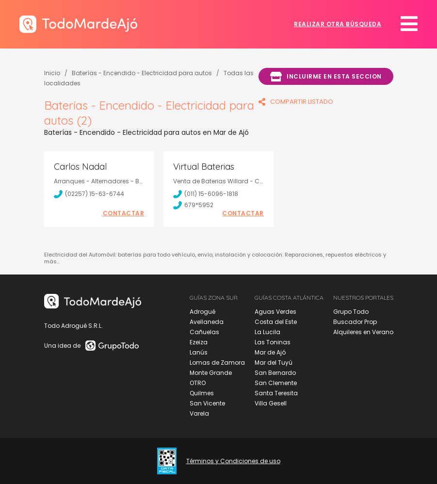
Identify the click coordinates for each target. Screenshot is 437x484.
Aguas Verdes (275, 311)
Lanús (199, 352)
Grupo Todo (351, 311)
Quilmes (202, 393)
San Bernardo (275, 373)
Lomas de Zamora (217, 362)
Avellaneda (207, 322)
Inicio (52, 73)
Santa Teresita (276, 393)
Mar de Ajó (270, 352)
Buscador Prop (355, 322)
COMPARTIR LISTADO (296, 101)
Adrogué (202, 311)
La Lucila (267, 332)
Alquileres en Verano (363, 332)
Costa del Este (276, 322)
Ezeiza (199, 342)
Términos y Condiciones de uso (233, 461)
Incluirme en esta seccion (326, 76)
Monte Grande (211, 373)
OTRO (198, 383)
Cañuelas (204, 332)
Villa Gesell (271, 403)
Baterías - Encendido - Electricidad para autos (142, 73)
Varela (199, 413)
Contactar (124, 213)
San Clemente (276, 383)
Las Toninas (273, 342)
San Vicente (207, 403)
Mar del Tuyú (273, 362)
